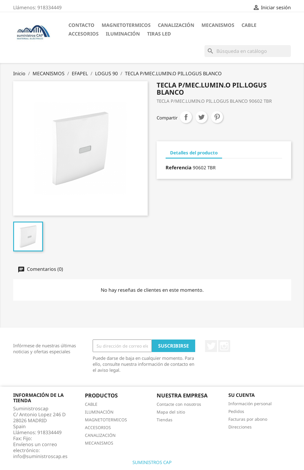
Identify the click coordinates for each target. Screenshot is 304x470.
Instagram (224, 346)
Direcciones (240, 427)
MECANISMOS (217, 25)
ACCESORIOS (83, 33)
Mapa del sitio (171, 412)
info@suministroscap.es (40, 456)
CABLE (249, 25)
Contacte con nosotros (179, 404)
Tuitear (201, 117)
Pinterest (217, 117)
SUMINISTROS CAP (152, 462)
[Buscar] (247, 51)
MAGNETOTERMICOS (126, 25)
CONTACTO (81, 25)
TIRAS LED (159, 33)
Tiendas (164, 420)
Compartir (186, 117)
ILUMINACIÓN (123, 33)
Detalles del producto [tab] (194, 153)
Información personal (250, 403)
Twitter (211, 346)
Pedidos (236, 411)
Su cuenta (241, 395)
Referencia (179, 168)
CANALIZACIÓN (176, 25)
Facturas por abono (247, 419)
